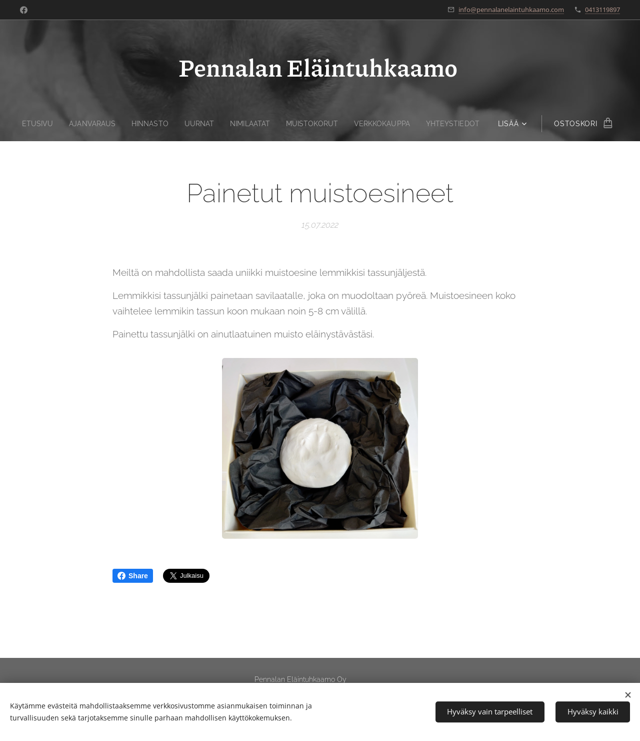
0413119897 (602, 9)
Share (133, 576)
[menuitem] (31, 123)
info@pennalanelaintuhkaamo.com (511, 9)
